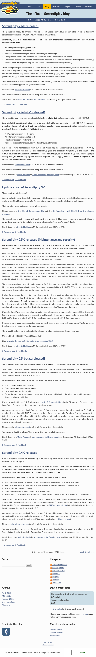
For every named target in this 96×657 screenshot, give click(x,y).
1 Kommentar (8, 179)
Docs (38, 6)
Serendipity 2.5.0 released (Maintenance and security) (38, 239)
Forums (56, 6)
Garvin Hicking (23, 227)
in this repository (63, 519)
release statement (22, 89)
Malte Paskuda (23, 99)
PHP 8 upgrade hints (58, 505)
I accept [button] (82, 653)
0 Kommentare (8, 104)
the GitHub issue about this (31, 211)
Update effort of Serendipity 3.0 (23, 187)
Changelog (57, 608)
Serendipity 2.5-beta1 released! (23, 358)
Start (30, 6)
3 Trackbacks (21, 104)
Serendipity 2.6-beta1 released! (23, 112)
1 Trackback (21, 445)
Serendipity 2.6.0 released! (20, 26)
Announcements (39, 99)
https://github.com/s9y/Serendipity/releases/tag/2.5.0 (30, 341)
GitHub (88, 6)
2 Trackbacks (20, 545)
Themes (77, 6)
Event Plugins (56, 629)
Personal (56, 573)
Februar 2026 (8, 599)
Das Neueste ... (8, 601)
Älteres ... (6, 604)
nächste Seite (86, 552)
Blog (47, 6)
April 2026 (6, 593)
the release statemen (20, 524)
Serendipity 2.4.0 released (19, 452)
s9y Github (55, 635)
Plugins (67, 6)
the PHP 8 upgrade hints (52, 402)
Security (55, 579)
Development (53, 174)
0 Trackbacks (20, 232)
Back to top (48, 642)
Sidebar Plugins (56, 632)
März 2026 (6, 596)
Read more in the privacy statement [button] (44, 652)
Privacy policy (48, 645)
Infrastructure (58, 570)
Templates (56, 582)
